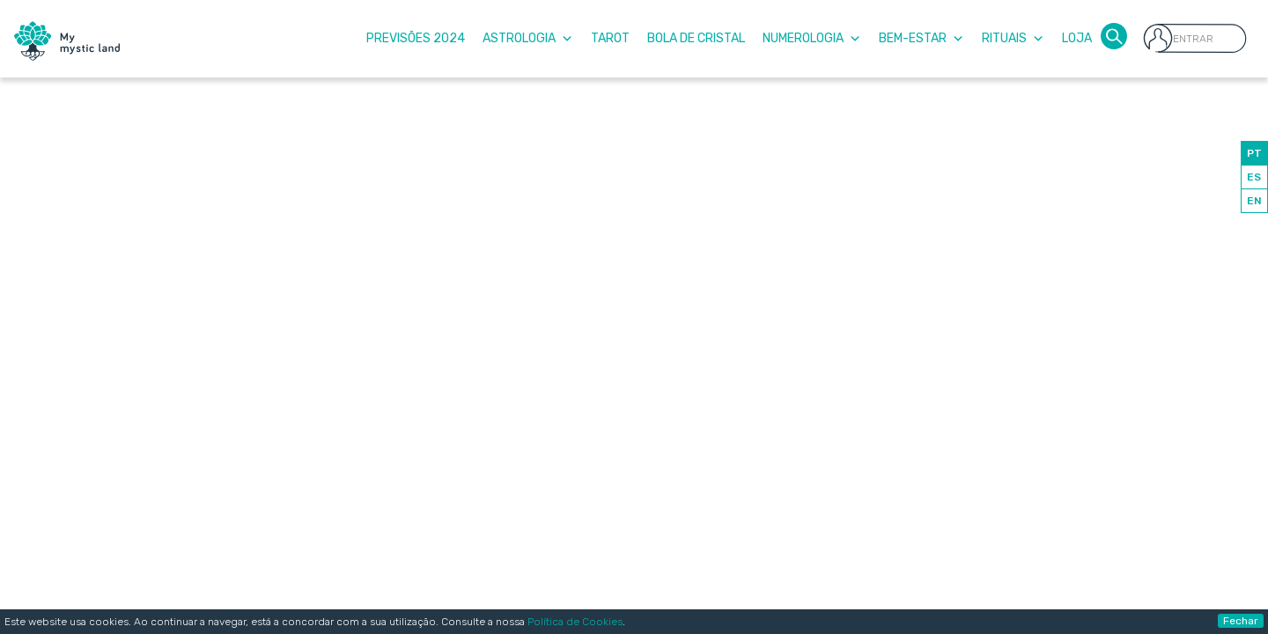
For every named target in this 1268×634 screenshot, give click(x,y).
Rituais (1013, 38)
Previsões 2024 (415, 38)
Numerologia (812, 38)
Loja (1077, 38)
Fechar (1240, 621)
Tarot (610, 38)
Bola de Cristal (696, 38)
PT (1254, 153)
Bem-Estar (921, 38)
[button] (1114, 34)
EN (1254, 201)
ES (1254, 177)
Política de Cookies (575, 622)
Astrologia (528, 38)
